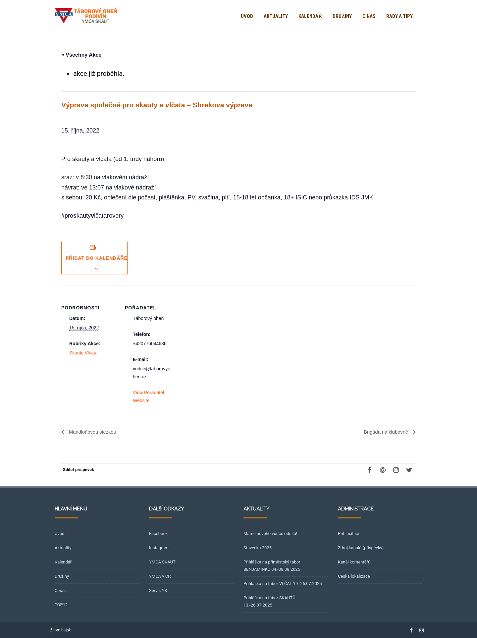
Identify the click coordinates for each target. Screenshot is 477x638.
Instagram (159, 548)
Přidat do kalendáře (97, 258)
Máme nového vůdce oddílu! (270, 533)
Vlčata (91, 352)
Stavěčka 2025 (257, 548)
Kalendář (310, 16)
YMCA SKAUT (162, 562)
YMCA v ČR (160, 576)
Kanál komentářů (354, 562)
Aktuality (276, 16)
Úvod (247, 16)
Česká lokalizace (354, 576)
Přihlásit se (348, 533)
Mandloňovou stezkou (94, 432)
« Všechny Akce (81, 55)
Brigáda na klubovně (384, 432)
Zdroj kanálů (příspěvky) (361, 548)
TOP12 (61, 605)
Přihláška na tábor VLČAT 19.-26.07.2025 (282, 583)
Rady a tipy (399, 16)
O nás (369, 16)
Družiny (342, 16)
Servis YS (158, 590)
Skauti (75, 352)
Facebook (158, 533)
